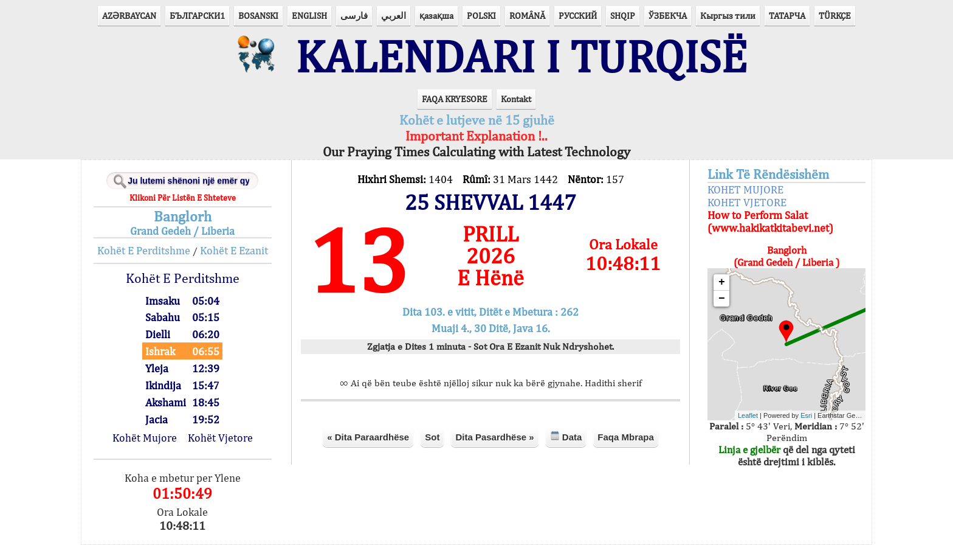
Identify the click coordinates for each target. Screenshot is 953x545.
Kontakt (516, 99)
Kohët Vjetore (220, 437)
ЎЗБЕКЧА (668, 15)
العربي (393, 15)
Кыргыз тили (727, 15)
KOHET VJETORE (746, 202)
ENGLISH (309, 15)
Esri (806, 415)
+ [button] (721, 282)
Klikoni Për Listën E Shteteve (182, 198)
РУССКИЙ (578, 15)
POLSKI (481, 15)
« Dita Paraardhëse (368, 437)
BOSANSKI (258, 15)
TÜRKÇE (835, 15)
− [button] (721, 298)
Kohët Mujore (144, 437)
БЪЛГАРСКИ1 (197, 15)
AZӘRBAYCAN (129, 15)
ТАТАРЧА (787, 15)
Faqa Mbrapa (625, 437)
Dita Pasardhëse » (494, 437)
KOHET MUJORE (745, 189)
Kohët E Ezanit (234, 250)
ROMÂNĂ (527, 15)
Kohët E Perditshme (143, 250)
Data (566, 436)
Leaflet (748, 415)
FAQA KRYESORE (454, 99)
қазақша (436, 15)
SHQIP (622, 15)
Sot (432, 437)
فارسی (354, 15)
